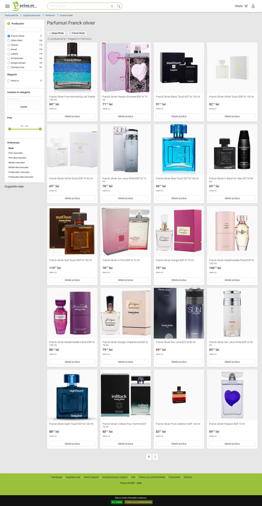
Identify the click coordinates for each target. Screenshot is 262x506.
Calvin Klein (16, 40)
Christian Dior (17, 67)
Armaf (14, 49)
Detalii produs (72, 116)
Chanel (14, 45)
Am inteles (117, 502)
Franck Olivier (17, 36)
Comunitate (174, 477)
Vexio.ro (15, 80)
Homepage (56, 477)
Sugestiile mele (14, 186)
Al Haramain (17, 58)
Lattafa (14, 53)
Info (133, 477)
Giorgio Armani (18, 63)
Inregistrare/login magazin (115, 477)
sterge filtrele (56, 33)
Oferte (239, 6)
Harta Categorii (91, 477)
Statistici (188, 477)
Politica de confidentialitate (138, 502)
